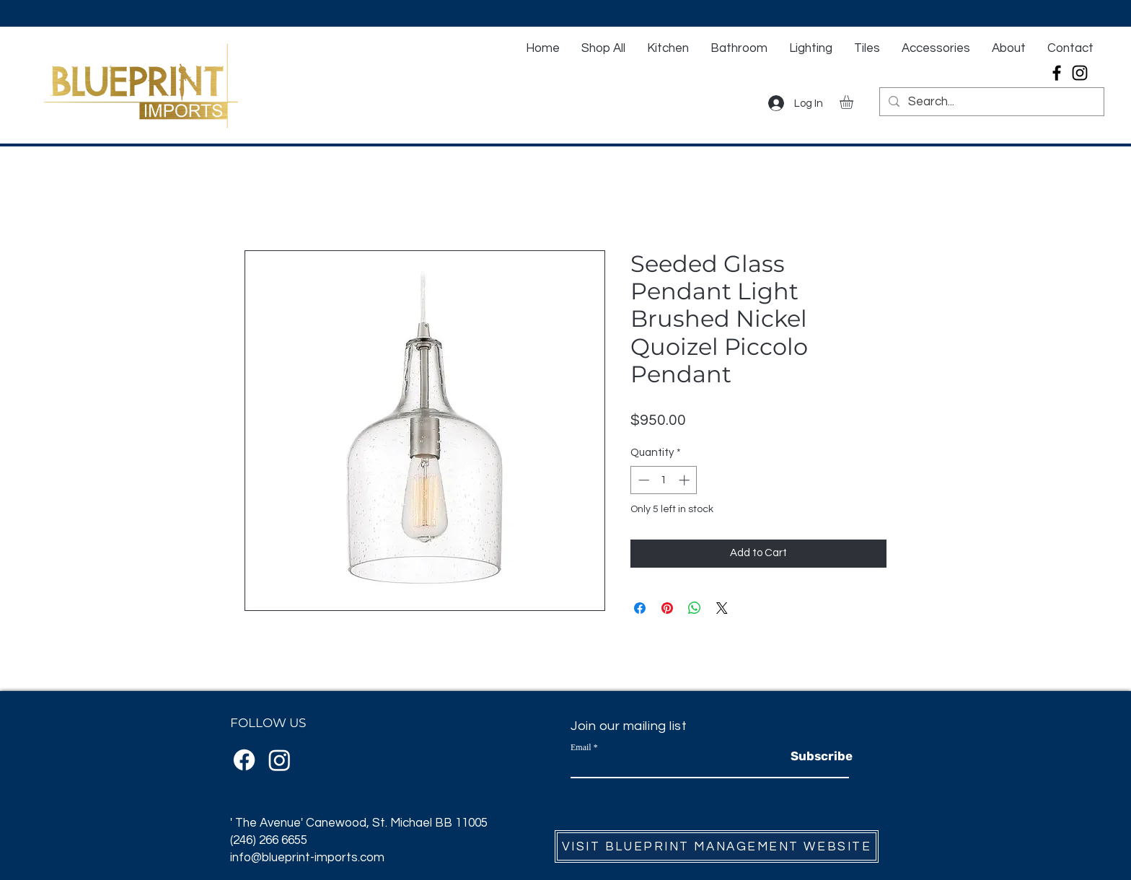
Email (581, 747)
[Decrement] (642, 480)
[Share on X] (722, 608)
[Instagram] (1080, 73)
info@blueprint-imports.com (307, 857)
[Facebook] (1057, 73)
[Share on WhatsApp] (694, 608)
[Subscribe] (822, 756)
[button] (854, 102)
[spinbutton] (664, 480)
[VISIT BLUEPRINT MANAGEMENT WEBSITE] (717, 846)
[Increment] (685, 480)
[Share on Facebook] (639, 608)
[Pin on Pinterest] (667, 608)
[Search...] (990, 102)
